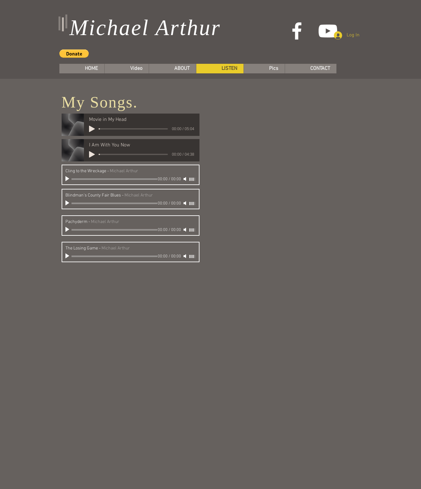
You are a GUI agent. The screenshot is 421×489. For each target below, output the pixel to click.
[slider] (192, 179)
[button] (74, 53)
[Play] (92, 129)
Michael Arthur (145, 28)
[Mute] (185, 179)
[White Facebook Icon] (296, 30)
